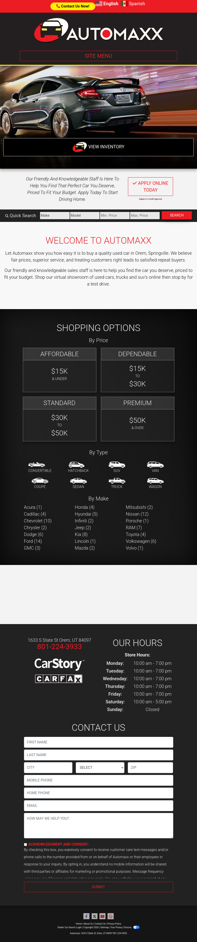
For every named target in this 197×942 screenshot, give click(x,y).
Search (177, 215)
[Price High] (145, 215)
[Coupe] (40, 483)
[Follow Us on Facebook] (86, 916)
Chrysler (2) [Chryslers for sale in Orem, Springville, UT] (35, 527)
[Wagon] (155, 483)
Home (79, 924)
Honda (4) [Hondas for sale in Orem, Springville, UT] (85, 507)
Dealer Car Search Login (69, 927)
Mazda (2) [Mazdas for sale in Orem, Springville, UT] (85, 548)
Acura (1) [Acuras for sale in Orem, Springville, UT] (33, 507)
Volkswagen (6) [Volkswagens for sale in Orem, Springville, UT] (141, 541)
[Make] (55, 215)
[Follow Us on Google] (110, 916)
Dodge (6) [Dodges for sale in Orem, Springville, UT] (33, 534)
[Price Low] (115, 215)
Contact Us (100, 924)
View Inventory (98, 147)
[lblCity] (48, 767)
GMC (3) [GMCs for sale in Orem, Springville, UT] (32, 548)
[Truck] (117, 483)
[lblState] (100, 767)
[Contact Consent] (25, 844)
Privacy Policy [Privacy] (114, 924)
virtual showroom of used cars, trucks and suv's (101, 277)
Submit (98, 887)
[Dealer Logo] (98, 29)
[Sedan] (78, 483)
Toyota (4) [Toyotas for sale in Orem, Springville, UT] (136, 534)
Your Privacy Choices (125, 927)
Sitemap (104, 927)
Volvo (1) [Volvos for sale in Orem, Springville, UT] (134, 548)
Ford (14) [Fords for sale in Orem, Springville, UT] (33, 541)
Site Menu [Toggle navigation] (98, 56)
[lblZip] (150, 767)
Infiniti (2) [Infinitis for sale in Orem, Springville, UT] (84, 521)
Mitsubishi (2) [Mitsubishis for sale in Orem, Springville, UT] (139, 507)
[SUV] (117, 467)
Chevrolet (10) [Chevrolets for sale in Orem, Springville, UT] (38, 521)
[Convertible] (39, 467)
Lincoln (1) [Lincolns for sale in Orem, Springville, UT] (85, 541)
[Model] (85, 215)
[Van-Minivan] (155, 467)
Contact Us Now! (72, 6)
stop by (179, 277)
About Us (88, 924)
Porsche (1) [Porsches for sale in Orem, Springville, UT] (137, 521)
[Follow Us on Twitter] (94, 916)
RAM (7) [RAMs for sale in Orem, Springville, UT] (134, 527)
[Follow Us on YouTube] (102, 916)
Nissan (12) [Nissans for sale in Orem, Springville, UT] (137, 514)
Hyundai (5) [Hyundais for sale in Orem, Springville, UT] (86, 514)
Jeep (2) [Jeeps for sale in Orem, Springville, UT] (83, 527)
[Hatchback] (78, 467)
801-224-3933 (59, 646)
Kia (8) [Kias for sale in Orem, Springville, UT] (81, 534)
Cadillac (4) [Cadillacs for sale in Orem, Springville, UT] (35, 514)
